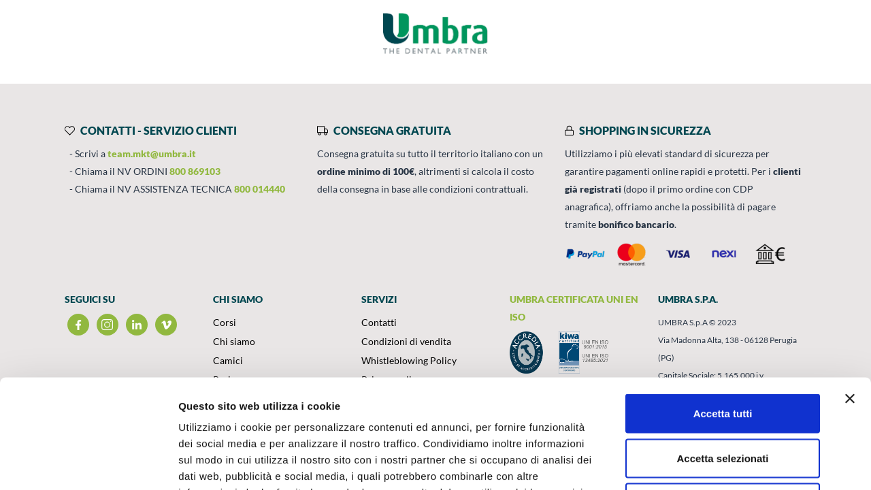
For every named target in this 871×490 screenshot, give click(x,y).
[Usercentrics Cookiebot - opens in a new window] (88, 463)
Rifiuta (723, 400)
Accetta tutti (723, 311)
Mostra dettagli (716, 463)
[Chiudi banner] (850, 296)
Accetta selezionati (722, 356)
